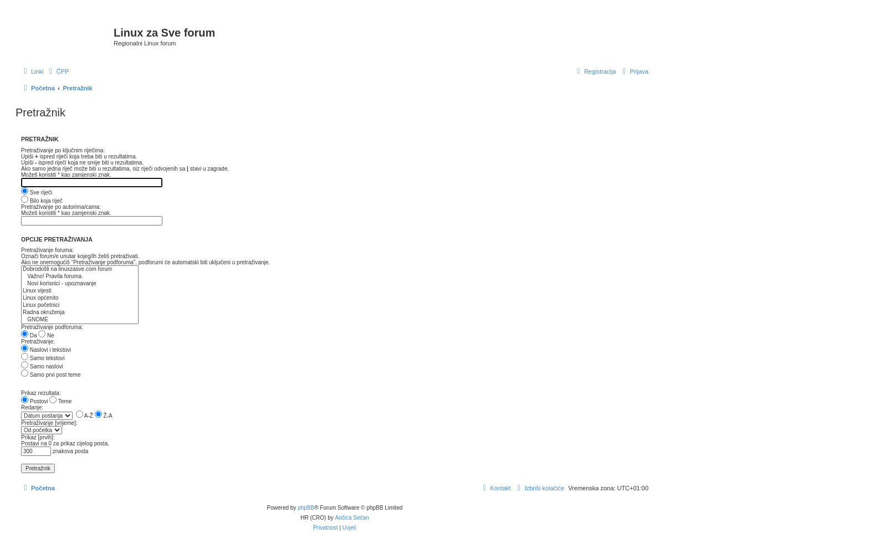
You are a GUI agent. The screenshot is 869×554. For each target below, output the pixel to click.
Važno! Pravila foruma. (80, 276)
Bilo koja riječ (42, 201)
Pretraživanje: (38, 341)
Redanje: (32, 407)
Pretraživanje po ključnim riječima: (63, 150)
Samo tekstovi (43, 358)
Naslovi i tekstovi (46, 350)
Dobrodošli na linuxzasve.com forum (80, 269)
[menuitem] (58, 71)
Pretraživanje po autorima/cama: (61, 207)
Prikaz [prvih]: (38, 437)
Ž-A (104, 416)
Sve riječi (36, 192)
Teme (60, 401)
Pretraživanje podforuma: (52, 327)
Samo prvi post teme (50, 375)
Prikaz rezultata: (41, 393)
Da (29, 335)
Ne (46, 335)
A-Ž (84, 416)
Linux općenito (80, 298)
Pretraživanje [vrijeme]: (49, 423)
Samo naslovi (42, 366)
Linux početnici (80, 305)
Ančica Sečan (352, 518)
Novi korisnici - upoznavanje (80, 284)
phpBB (306, 508)
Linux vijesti (80, 291)
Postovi (34, 401)
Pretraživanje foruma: (47, 250)
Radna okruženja (80, 312)
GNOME (80, 320)
